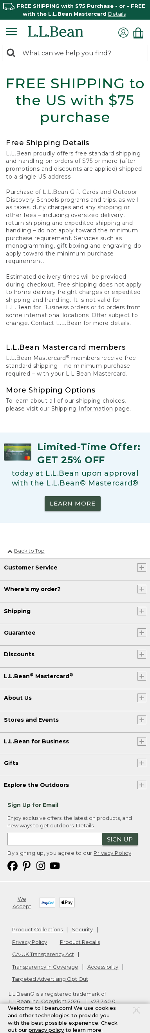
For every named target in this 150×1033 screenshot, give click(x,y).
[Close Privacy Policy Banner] (136, 1011)
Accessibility (102, 967)
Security (82, 929)
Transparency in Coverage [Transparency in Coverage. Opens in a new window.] (45, 967)
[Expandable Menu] (11, 32)
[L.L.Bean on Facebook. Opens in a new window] (12, 865)
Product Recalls (80, 942)
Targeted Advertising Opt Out (50, 979)
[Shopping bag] (140, 32)
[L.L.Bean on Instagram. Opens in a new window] (41, 865)
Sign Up (120, 839)
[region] (75, 10)
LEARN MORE (73, 503)
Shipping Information (82, 408)
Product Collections (37, 929)
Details (117, 14)
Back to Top (26, 551)
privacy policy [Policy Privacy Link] (46, 1030)
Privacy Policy (112, 853)
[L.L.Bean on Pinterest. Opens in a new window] (27, 865)
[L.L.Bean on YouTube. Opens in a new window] (55, 865)
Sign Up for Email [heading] (32, 805)
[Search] (13, 53)
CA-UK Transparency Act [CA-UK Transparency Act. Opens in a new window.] (43, 954)
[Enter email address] (54, 839)
